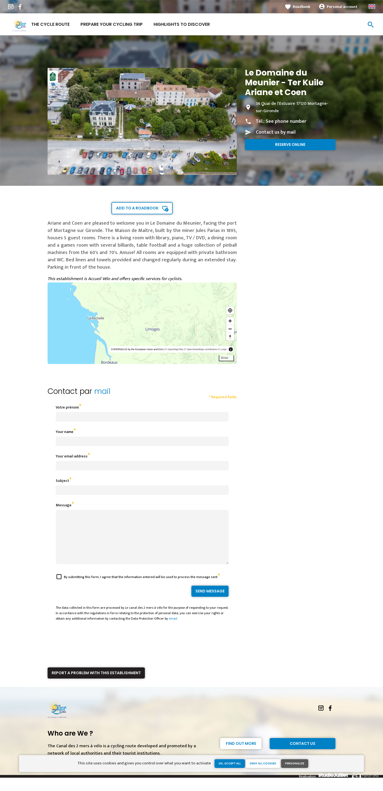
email (173, 628)
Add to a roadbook (137, 208)
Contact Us (302, 753)
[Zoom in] (230, 321)
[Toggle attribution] (231, 349)
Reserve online (290, 144)
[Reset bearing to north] (230, 337)
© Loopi (222, 349)
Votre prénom (67, 407)
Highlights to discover (182, 24)
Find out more (241, 753)
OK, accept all (230, 763)
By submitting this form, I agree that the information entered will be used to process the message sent (140, 586)
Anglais (372, 6)
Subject (62, 481)
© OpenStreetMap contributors (200, 349)
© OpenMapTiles (174, 349)
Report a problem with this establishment (96, 682)
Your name (64, 432)
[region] (142, 323)
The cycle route (50, 24)
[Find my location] (230, 310)
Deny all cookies (263, 763)
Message (63, 505)
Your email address (72, 456)
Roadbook (301, 7)
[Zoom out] (230, 329)
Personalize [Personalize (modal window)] (294, 763)
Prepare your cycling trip (111, 24)
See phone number (286, 121)
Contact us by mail (275, 132)
